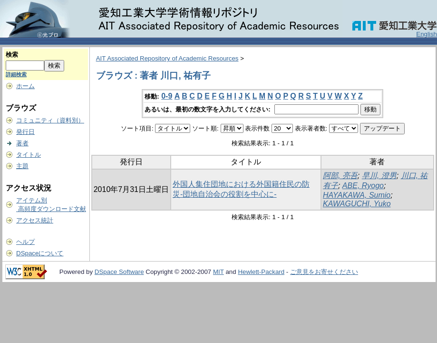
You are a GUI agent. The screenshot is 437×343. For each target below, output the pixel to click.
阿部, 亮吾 (340, 176)
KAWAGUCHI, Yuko (357, 204)
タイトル (28, 154)
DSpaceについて (39, 253)
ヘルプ (25, 241)
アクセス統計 (34, 220)
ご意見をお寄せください (324, 271)
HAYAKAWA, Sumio (356, 195)
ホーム (25, 86)
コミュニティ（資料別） (50, 120)
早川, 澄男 (379, 176)
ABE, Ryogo (363, 186)
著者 (22, 143)
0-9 (166, 96)
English (426, 34)
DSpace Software (119, 271)
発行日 (25, 131)
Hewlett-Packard (261, 271)
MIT (218, 271)
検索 (12, 54)
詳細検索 (16, 74)
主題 (22, 166)
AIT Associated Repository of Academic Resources (167, 58)
